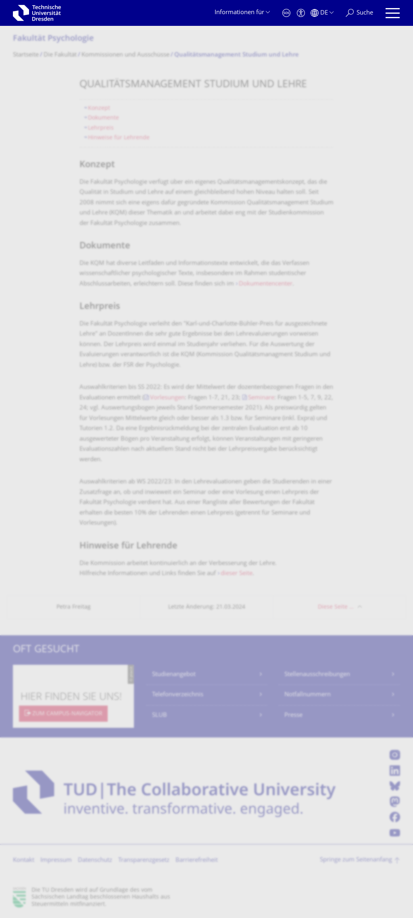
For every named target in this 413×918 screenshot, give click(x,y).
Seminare (261, 398)
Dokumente (103, 118)
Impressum (56, 860)
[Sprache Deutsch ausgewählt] (322, 13)
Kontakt (23, 860)
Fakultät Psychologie (53, 39)
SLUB (159, 715)
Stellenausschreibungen (317, 675)
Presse (293, 715)
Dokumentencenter (265, 284)
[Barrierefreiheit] (300, 13)
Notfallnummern (307, 695)
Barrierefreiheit (196, 860)
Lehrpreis (101, 128)
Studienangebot (174, 675)
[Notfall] (286, 13)
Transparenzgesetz (143, 860)
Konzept (99, 108)
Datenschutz (95, 860)
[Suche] (359, 13)
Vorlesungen (167, 398)
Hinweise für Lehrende (119, 138)
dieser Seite (236, 574)
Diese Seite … (336, 607)
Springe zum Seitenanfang (356, 860)
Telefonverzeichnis (177, 695)
